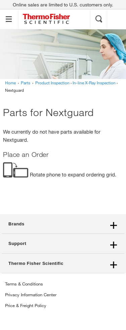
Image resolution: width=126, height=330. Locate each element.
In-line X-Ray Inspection (94, 82)
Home (10, 82)
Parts (25, 82)
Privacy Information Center (30, 294)
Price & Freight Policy (25, 305)
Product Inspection (52, 82)
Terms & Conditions (24, 283)
